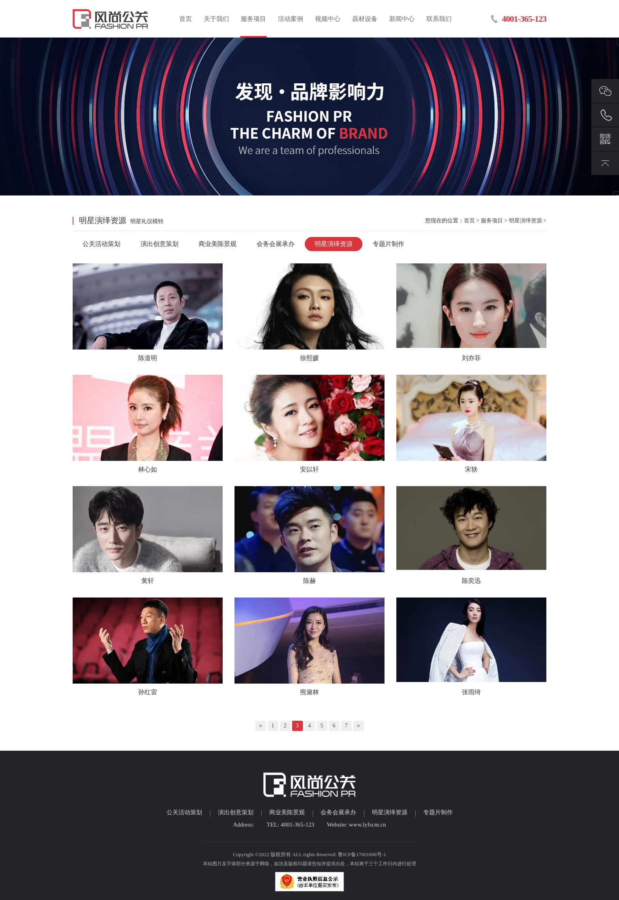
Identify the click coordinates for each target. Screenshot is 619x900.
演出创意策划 (159, 244)
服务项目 (253, 18)
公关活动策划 (101, 244)
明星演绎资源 (525, 221)
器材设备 (364, 18)
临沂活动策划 (111, 19)
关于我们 (216, 18)
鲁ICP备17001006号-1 (362, 854)
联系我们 (439, 18)
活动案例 (290, 18)
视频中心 (327, 18)
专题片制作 (388, 244)
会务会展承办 (275, 244)
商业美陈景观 (217, 244)
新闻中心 (402, 18)
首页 (185, 18)
